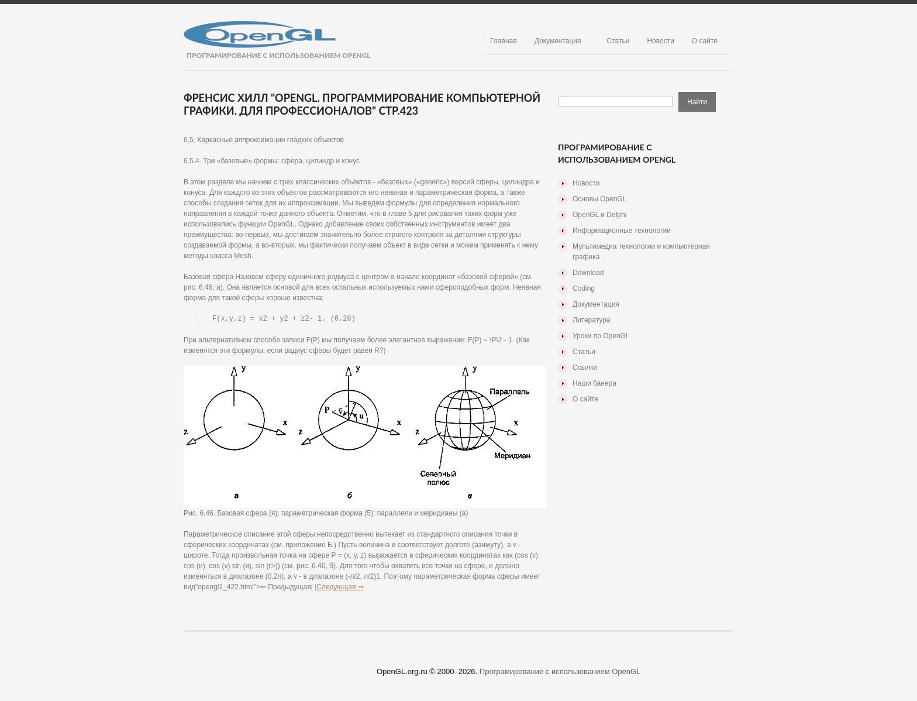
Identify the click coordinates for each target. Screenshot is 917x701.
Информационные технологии (622, 230)
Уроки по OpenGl (600, 336)
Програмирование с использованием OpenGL (560, 672)
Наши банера (594, 383)
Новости (660, 41)
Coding (584, 288)
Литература (592, 320)
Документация (558, 41)
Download (588, 273)
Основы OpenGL (599, 199)
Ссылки (585, 367)
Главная (503, 41)
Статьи (618, 41)
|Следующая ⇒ (339, 587)
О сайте (705, 41)
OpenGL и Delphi (599, 215)
